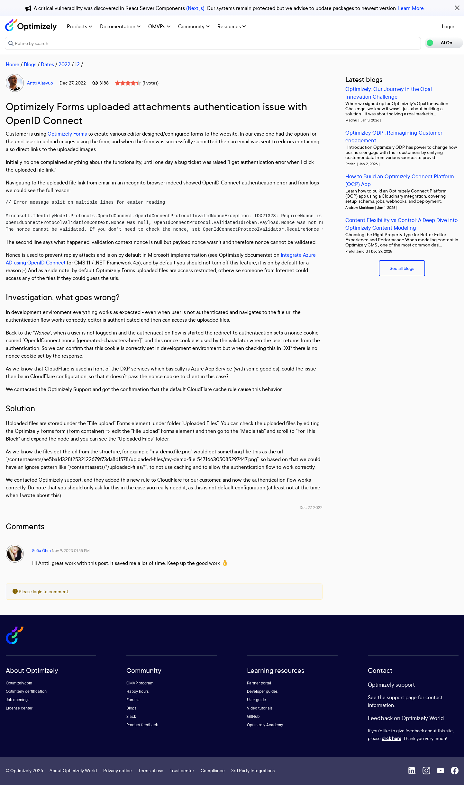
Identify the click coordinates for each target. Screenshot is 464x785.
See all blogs (402, 268)
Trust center (182, 770)
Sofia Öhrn (41, 550)
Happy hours (137, 691)
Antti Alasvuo (40, 83)
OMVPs (159, 26)
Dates (47, 64)
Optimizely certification (26, 691)
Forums (133, 699)
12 (77, 64)
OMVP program (139, 683)
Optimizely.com (19, 683)
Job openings (18, 699)
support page (402, 697)
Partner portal (259, 683)
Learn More (411, 8)
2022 (64, 64)
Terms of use (150, 770)
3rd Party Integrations (253, 770)
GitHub (253, 716)
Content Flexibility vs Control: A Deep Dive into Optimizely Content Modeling (401, 223)
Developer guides (262, 691)
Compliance (213, 770)
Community (194, 26)
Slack (131, 716)
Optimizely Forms (67, 133)
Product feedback (142, 724)
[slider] (128, 82)
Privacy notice (117, 770)
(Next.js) (195, 8)
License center (19, 708)
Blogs (30, 64)
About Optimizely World (73, 770)
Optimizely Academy (265, 724)
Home (12, 64)
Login (448, 26)
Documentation (120, 26)
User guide (256, 699)
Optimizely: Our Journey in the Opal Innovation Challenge (388, 92)
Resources (231, 26)
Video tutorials (260, 708)
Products (79, 26)
